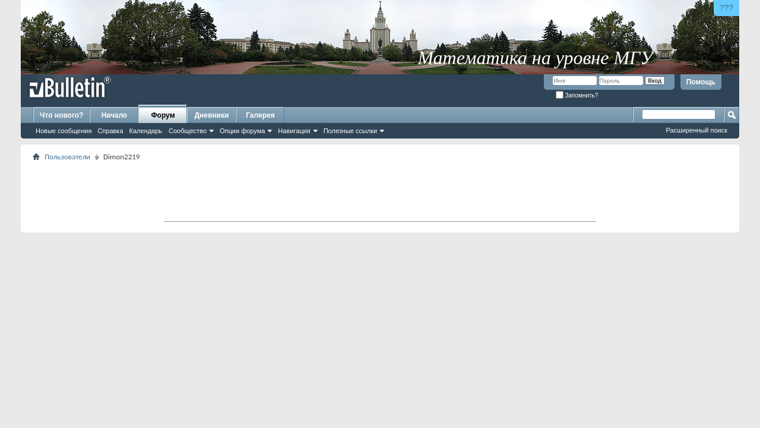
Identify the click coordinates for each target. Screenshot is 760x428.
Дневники (212, 115)
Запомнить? (577, 95)
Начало (114, 115)
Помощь (700, 82)
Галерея (260, 115)
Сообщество (188, 130)
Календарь (146, 130)
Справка (110, 130)
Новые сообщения (63, 130)
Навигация (294, 130)
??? (726, 7)
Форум (163, 115)
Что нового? (61, 115)
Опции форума (242, 130)
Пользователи (67, 156)
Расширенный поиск (696, 130)
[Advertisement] (380, 191)
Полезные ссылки (351, 130)
